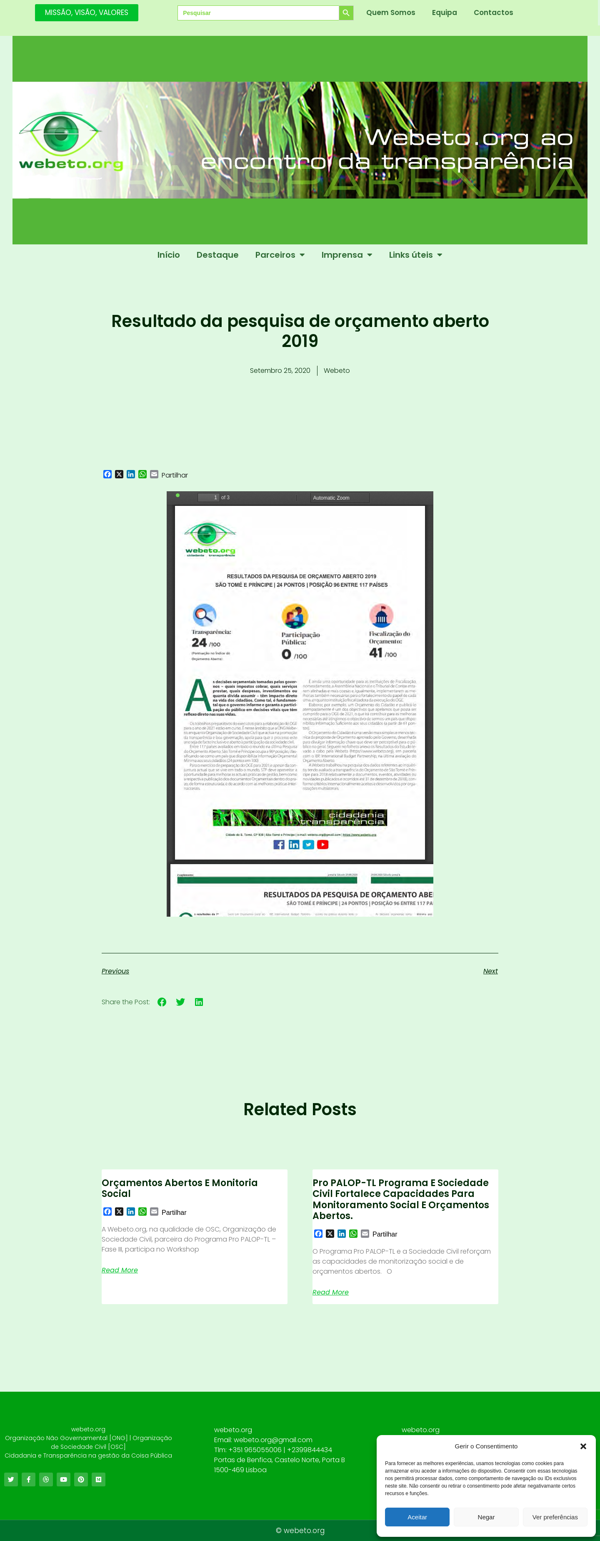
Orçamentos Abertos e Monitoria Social (180, 1188)
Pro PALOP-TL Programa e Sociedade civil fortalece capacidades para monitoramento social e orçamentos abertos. (400, 1199)
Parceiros (280, 254)
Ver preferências (555, 1517)
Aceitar (417, 1517)
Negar (486, 1517)
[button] (583, 1446)
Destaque (218, 255)
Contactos (493, 13)
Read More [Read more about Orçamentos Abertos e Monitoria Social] (120, 1270)
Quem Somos (390, 13)
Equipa (444, 13)
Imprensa (347, 254)
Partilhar (175, 475)
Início (169, 255)
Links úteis (415, 254)
